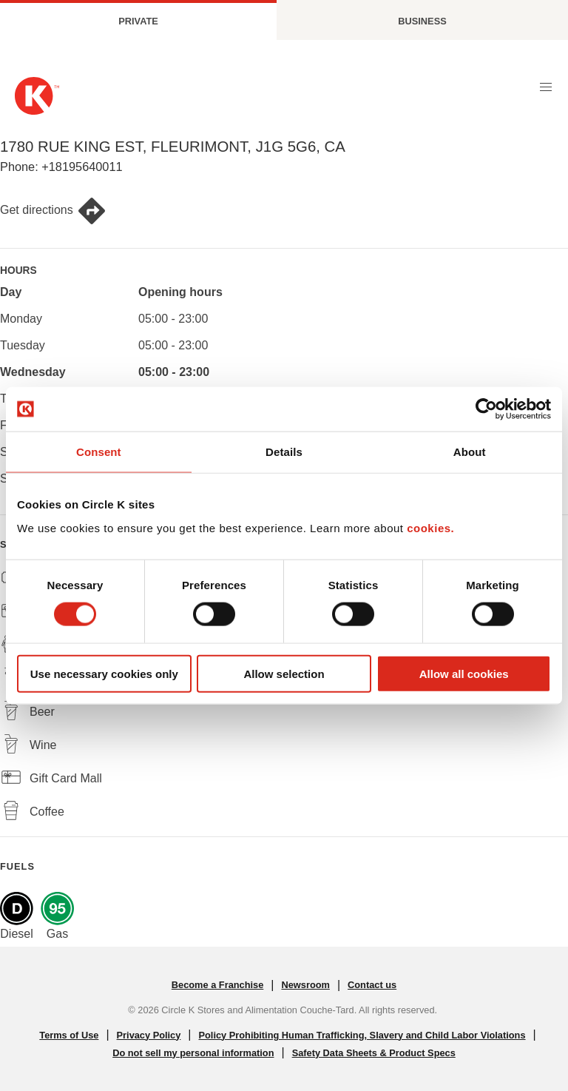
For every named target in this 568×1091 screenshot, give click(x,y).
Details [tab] (284, 452)
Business (422, 21)
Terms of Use (68, 1035)
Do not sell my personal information (193, 1052)
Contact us (372, 984)
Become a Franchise (217, 984)
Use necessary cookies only (104, 673)
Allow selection (283, 673)
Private (138, 21)
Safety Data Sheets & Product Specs (374, 1052)
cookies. (430, 527)
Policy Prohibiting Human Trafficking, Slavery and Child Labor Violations (362, 1035)
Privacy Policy (149, 1035)
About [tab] (469, 452)
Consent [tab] (98, 452)
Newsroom (305, 984)
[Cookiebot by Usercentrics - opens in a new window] (486, 409)
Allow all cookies (464, 673)
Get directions (53, 211)
